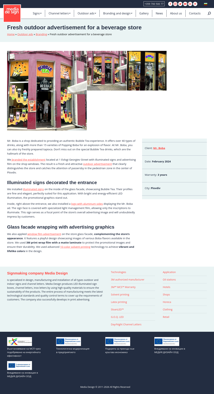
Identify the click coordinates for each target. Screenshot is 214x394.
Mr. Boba (159, 148)
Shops (166, 294)
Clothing (167, 309)
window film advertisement (44, 234)
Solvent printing (120, 294)
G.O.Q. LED (117, 317)
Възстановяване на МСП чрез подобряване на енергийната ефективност (23, 352)
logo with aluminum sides (87, 203)
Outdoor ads (25, 34)
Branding (41, 34)
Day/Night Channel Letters (126, 324)
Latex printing (119, 302)
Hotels (166, 287)
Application (169, 272)
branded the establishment (28, 159)
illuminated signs (33, 189)
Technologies (118, 272)
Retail (166, 317)
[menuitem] (37, 13)
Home (11, 34)
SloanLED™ (117, 309)
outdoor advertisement (97, 164)
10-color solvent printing (75, 246)
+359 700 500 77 (154, 4)
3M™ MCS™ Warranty (123, 287)
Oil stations (169, 279)
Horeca (167, 302)
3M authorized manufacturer (127, 279)
